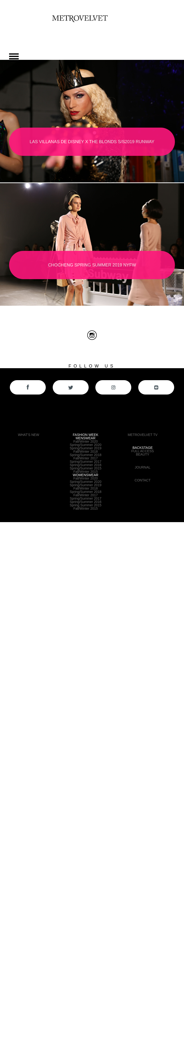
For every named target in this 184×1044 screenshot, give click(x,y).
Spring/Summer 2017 (85, 461)
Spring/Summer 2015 (85, 468)
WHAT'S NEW (28, 435)
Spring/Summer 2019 (85, 448)
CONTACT (143, 480)
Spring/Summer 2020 (85, 445)
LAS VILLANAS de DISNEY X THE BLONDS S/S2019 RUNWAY (92, 141)
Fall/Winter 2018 (85, 451)
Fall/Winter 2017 (85, 458)
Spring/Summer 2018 (85, 455)
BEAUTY (142, 454)
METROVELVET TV (142, 435)
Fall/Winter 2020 (85, 441)
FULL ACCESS (142, 451)
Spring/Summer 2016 (85, 465)
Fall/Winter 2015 (85, 472)
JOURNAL (142, 467)
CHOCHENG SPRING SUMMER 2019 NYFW (92, 265)
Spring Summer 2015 (85, 505)
